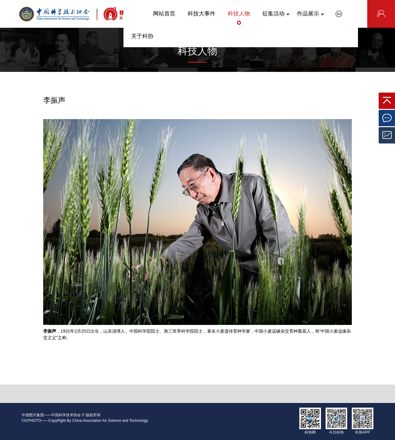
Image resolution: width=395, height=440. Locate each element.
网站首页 (164, 17)
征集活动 (276, 17)
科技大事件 (201, 17)
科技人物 (239, 17)
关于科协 (142, 40)
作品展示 (310, 17)
